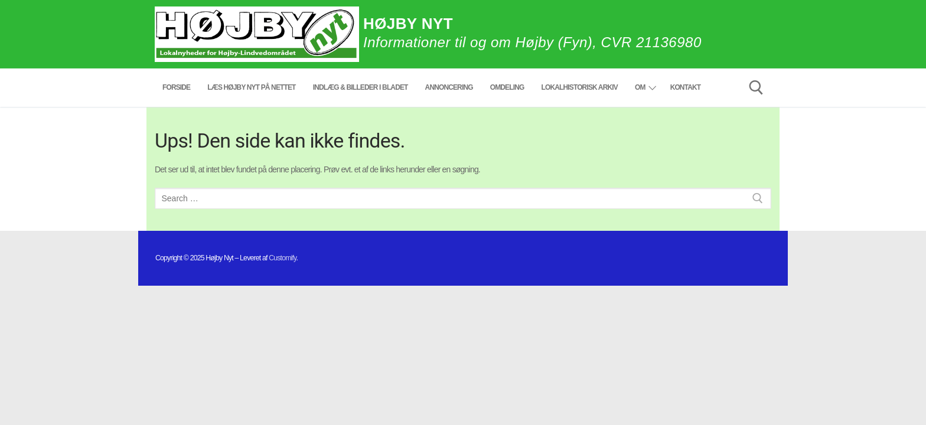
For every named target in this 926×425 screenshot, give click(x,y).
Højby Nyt (408, 23)
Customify (282, 258)
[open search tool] (756, 88)
